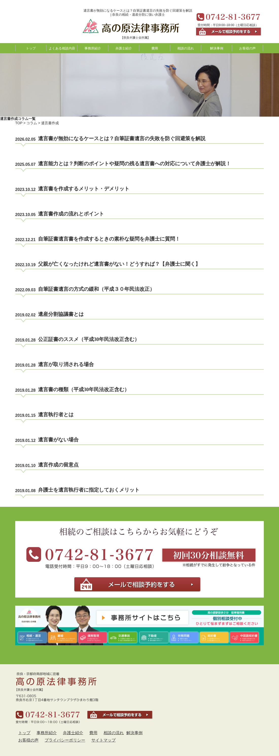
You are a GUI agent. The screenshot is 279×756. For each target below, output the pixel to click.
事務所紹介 (92, 48)
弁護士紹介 (123, 48)
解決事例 (216, 48)
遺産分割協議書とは (61, 314)
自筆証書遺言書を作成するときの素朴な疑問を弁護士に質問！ (109, 239)
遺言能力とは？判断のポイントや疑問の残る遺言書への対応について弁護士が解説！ (134, 163)
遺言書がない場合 (58, 439)
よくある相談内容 (62, 48)
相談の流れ (185, 48)
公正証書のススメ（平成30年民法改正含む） (89, 339)
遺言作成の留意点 (58, 464)
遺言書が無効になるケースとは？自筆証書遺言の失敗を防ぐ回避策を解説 (121, 138)
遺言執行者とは (56, 414)
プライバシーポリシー (65, 740)
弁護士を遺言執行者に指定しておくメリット (89, 490)
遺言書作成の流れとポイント (71, 214)
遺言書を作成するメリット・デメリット (83, 188)
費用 (154, 48)
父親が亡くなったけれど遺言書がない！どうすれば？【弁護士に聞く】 (119, 264)
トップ (31, 48)
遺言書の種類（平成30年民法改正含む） (83, 389)
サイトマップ (103, 740)
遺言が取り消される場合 (66, 364)
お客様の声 (247, 48)
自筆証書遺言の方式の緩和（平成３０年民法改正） (96, 289)
